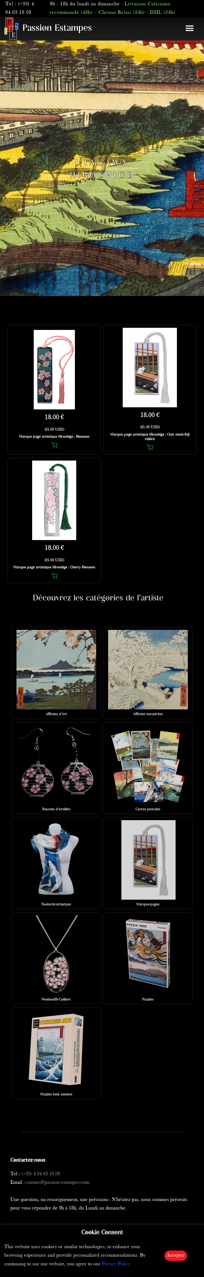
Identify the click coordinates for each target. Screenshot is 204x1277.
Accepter (176, 1255)
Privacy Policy (116, 1264)
